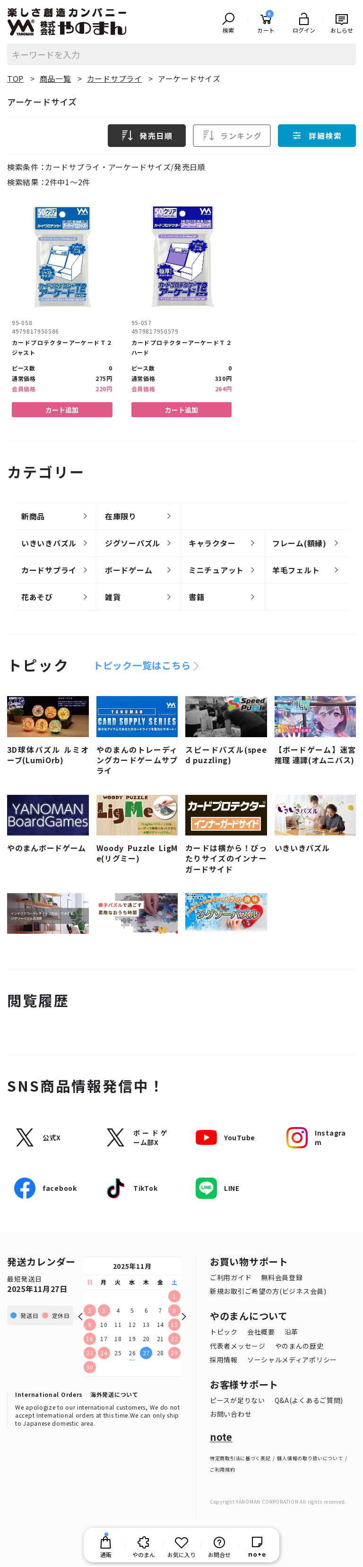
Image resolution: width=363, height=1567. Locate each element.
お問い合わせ (230, 1413)
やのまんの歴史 (299, 1345)
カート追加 (61, 409)
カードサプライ (114, 78)
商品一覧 (55, 78)
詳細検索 (317, 135)
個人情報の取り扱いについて (310, 1457)
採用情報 (224, 1359)
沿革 (291, 1331)
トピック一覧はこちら (142, 665)
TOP (15, 78)
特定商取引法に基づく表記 (240, 1457)
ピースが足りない (237, 1399)
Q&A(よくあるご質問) (309, 1399)
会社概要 (261, 1331)
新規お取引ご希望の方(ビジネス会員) (268, 1290)
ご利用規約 (222, 1468)
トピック (224, 1331)
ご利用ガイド (230, 1277)
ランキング (232, 135)
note (221, 1436)
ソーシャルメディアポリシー (292, 1359)
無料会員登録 (281, 1277)
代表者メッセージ (238, 1345)
